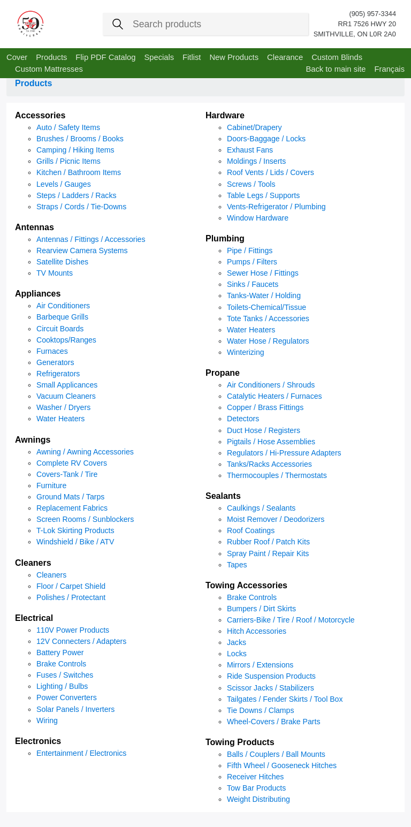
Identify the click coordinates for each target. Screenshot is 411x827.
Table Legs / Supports (263, 195)
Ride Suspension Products (271, 676)
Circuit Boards (59, 328)
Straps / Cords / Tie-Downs (81, 206)
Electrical (34, 618)
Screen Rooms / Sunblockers (85, 519)
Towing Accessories (246, 585)
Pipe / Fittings (249, 250)
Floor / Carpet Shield (70, 586)
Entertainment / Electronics (81, 753)
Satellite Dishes (62, 261)
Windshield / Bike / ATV (75, 541)
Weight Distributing (258, 799)
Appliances (37, 293)
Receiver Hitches (255, 776)
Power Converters (66, 697)
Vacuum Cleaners (66, 396)
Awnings (32, 439)
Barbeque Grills (62, 317)
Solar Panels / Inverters (75, 709)
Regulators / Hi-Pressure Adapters (284, 453)
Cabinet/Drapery (254, 127)
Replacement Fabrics (72, 508)
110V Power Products (72, 630)
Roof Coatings (251, 530)
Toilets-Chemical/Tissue (266, 307)
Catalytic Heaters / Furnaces (274, 396)
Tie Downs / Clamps (260, 710)
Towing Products (240, 742)
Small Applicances (66, 385)
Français (390, 69)
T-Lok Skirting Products (75, 530)
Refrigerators (58, 373)
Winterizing (245, 352)
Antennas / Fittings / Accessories (90, 239)
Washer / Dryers (63, 407)
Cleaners (33, 562)
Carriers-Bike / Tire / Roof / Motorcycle (291, 620)
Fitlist (191, 57)
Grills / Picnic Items (68, 161)
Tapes (237, 564)
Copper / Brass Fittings (265, 407)
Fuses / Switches (64, 675)
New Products (233, 57)
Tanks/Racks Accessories (269, 464)
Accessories (40, 115)
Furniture (51, 485)
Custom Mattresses (49, 69)
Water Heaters (60, 418)
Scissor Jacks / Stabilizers (270, 688)
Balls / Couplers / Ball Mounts (276, 754)
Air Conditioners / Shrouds (271, 385)
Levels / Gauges (63, 184)
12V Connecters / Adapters (81, 641)
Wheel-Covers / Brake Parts (273, 721)
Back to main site (336, 69)
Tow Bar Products (256, 788)
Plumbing (225, 238)
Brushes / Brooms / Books (80, 138)
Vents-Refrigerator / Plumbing (276, 206)
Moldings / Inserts (256, 161)
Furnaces (52, 351)
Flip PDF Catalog (105, 57)
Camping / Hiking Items (75, 150)
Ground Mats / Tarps (70, 496)
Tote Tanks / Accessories (268, 318)
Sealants (223, 495)
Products (51, 57)
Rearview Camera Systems (82, 250)
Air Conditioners (63, 305)
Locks (237, 653)
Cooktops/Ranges (66, 340)
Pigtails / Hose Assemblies (271, 441)
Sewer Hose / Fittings (263, 273)
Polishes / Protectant (70, 597)
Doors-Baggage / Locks (266, 138)
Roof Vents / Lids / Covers (270, 172)
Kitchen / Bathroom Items (78, 172)
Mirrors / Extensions (260, 665)
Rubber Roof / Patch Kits (268, 541)
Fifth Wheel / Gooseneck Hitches (282, 765)
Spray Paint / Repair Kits (268, 553)
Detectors (243, 418)
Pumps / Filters (252, 261)
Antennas (34, 227)
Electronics (38, 741)
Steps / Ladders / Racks (76, 195)
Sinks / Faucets (252, 284)
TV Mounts (54, 273)
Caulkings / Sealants (261, 508)
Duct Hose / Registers (263, 430)
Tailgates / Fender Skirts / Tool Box (285, 699)
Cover (16, 57)
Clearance (285, 57)
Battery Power (59, 652)
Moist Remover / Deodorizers (275, 519)
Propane (223, 372)
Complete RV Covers (71, 463)
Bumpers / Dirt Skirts (261, 608)
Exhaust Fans (250, 150)
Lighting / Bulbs (62, 686)
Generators (55, 362)
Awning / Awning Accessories (85, 451)
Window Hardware (257, 218)
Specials (159, 57)
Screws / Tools (251, 184)
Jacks (236, 642)
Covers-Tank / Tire (66, 474)
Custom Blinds (336, 57)
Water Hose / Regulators (268, 341)
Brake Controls (61, 663)
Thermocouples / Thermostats (277, 475)
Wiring (47, 720)
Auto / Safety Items (68, 127)
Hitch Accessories (256, 631)
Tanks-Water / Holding (264, 295)
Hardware (225, 115)
